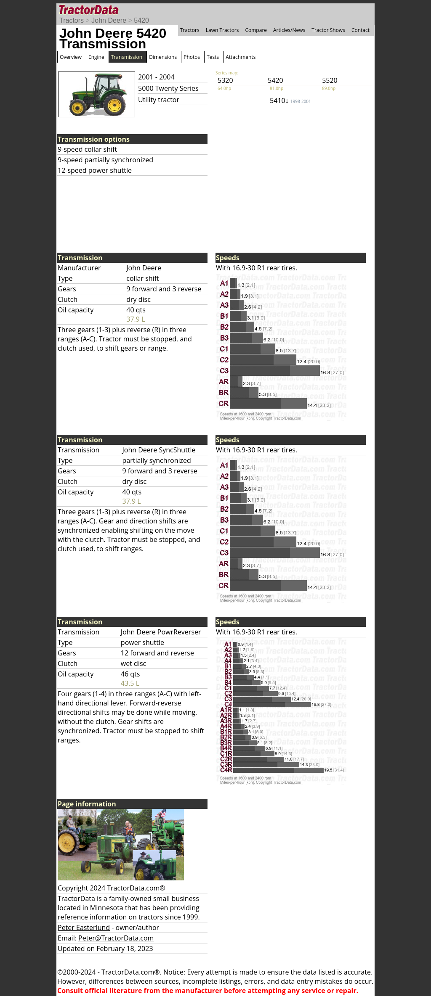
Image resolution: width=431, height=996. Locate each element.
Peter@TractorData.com (116, 938)
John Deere (108, 20)
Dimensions (163, 57)
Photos (192, 57)
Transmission (126, 57)
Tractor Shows (328, 30)
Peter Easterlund (84, 927)
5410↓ (290, 100)
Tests (213, 57)
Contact (360, 30)
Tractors (71, 20)
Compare (256, 30)
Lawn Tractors (222, 30)
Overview (71, 57)
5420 (141, 20)
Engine (96, 57)
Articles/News (289, 30)
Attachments (240, 57)
